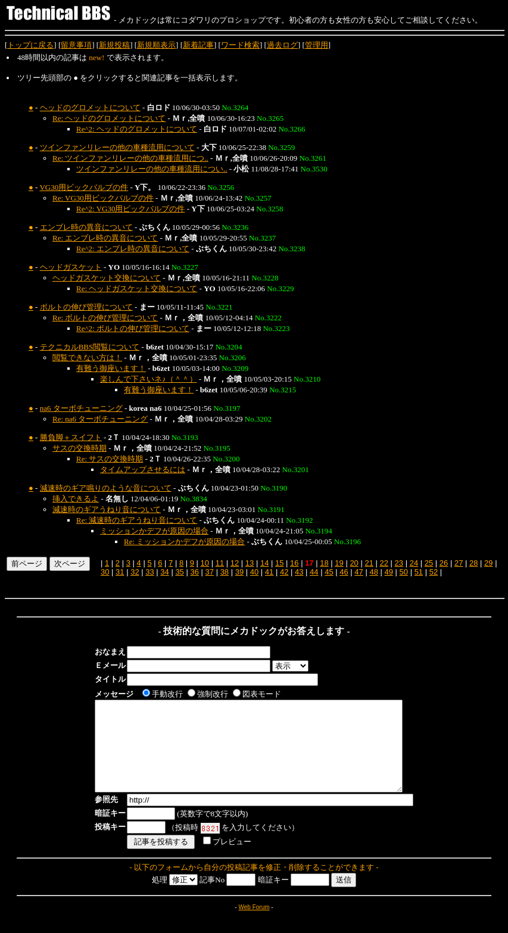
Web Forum (253, 925)
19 (339, 562)
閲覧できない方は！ (87, 357)
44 (314, 571)
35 (179, 571)
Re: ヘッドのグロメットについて (109, 118)
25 (429, 562)
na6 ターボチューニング (81, 408)
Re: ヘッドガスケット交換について (136, 288)
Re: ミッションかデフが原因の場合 (184, 541)
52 (433, 571)
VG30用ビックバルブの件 (83, 187)
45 (329, 571)
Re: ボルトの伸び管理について (105, 317)
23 (399, 562)
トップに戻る (30, 44)
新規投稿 (114, 44)
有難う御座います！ (111, 368)
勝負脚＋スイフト (71, 437)
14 (264, 562)
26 (444, 562)
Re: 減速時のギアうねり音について (136, 520)
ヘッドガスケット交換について (106, 277)
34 (164, 571)
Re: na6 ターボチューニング (100, 418)
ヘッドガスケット (71, 267)
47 (358, 571)
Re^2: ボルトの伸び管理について (132, 328)
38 (224, 571)
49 (388, 571)
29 (488, 562)
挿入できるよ (75, 498)
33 (149, 571)
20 (354, 562)
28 (473, 562)
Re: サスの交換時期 (109, 458)
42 (284, 571)
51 (418, 571)
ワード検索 (240, 44)
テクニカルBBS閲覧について (90, 346)
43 (299, 571)
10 (205, 562)
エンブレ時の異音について (86, 227)
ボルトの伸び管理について (86, 306)
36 (194, 571)
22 (384, 562)
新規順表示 (156, 44)
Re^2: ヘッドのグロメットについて (136, 128)
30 (105, 571)
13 (249, 562)
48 (373, 571)
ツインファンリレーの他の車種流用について (117, 147)
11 (220, 562)
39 (239, 571)
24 (414, 562)
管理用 (316, 44)
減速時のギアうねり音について (106, 509)
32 (134, 571)
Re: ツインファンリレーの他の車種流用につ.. (130, 158)
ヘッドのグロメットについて (90, 107)
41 (269, 571)
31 (120, 571)
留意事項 (76, 44)
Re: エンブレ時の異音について (105, 237)
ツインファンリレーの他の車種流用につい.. (151, 168)
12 (234, 562)
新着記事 (198, 44)
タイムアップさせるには (142, 469)
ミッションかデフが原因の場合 (154, 530)
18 (324, 562)
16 (294, 562)
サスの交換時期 (79, 448)
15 (279, 562)
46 (343, 571)
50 (404, 571)
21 (368, 562)
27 (458, 562)
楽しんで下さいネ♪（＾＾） (148, 379)
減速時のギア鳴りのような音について (106, 487)
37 (209, 571)
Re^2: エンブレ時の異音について (132, 248)
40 (254, 571)
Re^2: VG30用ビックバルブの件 (130, 208)
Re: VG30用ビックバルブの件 (103, 198)
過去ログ (282, 44)
